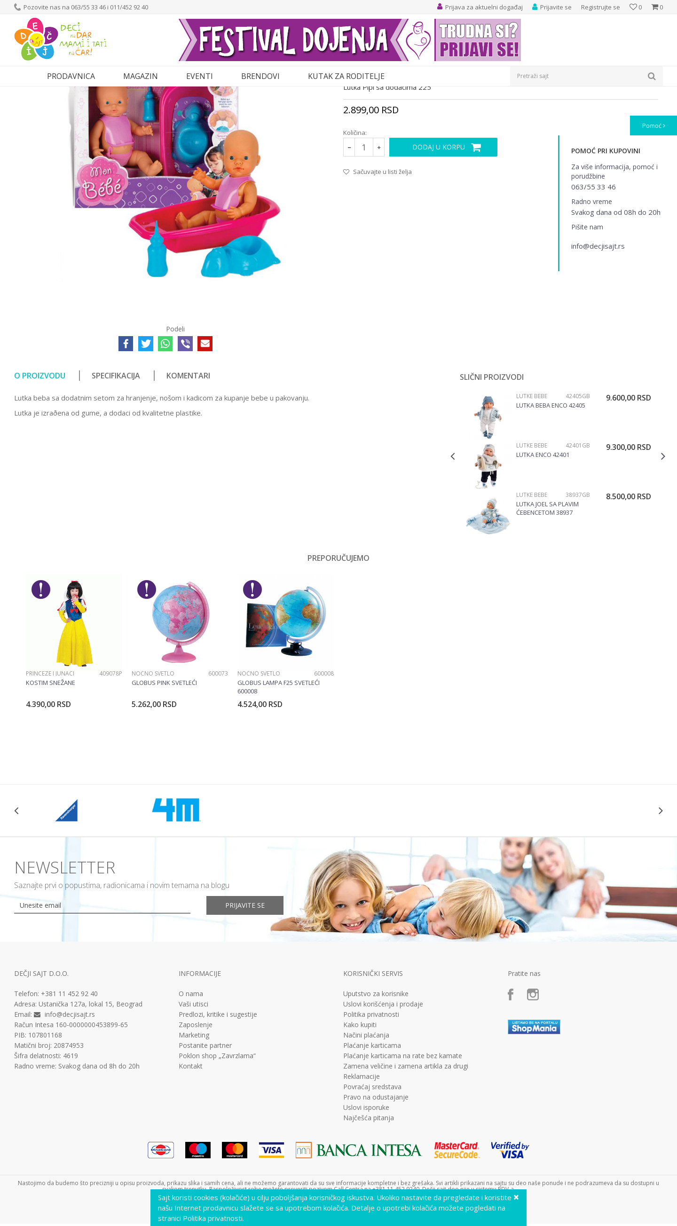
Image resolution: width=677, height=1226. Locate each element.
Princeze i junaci (50, 759)
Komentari (188, 462)
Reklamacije (361, 1163)
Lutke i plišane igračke (154, 92)
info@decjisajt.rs (70, 1100)
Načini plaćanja (366, 1121)
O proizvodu (39, 462)
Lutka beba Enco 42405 (550, 491)
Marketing (194, 1121)
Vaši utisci (193, 1090)
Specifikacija (116, 462)
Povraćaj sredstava (372, 1173)
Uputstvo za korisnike (376, 1080)
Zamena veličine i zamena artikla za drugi (405, 1152)
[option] (558, 554)
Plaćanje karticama (372, 1132)
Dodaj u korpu (438, 233)
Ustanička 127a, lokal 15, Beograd (90, 1090)
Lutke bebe (225, 92)
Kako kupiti (360, 1111)
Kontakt (191, 1152)
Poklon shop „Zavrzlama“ (217, 1142)
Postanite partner (205, 1132)
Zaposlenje (196, 1111)
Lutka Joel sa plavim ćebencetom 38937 (547, 594)
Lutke (196, 92)
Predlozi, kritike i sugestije (218, 1101)
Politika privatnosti (371, 1101)
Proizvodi (57, 92)
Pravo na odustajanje (376, 1183)
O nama (191, 1080)
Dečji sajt (26, 92)
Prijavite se (245, 991)
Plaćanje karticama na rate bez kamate (402, 1142)
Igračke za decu (97, 92)
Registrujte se (600, 7)
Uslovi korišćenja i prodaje (383, 1090)
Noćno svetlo (153, 759)
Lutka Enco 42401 (542, 541)
